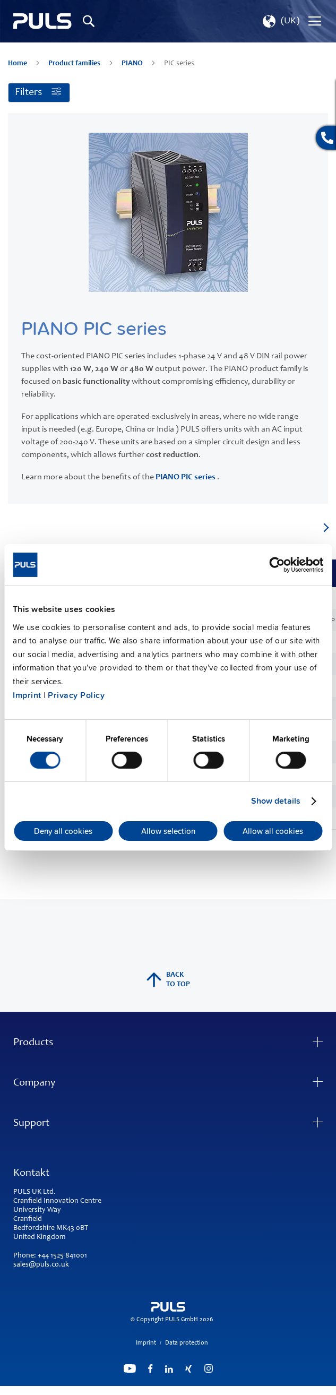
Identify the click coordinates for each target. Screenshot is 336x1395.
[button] (280, 21)
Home (18, 63)
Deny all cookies (63, 831)
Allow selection (168, 831)
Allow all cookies (273, 831)
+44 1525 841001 (62, 1256)
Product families (75, 63)
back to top (168, 979)
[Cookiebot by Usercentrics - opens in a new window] (276, 565)
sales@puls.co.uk (41, 1265)
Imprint (27, 695)
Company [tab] (34, 1083)
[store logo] (42, 21)
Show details (275, 801)
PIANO (133, 63)
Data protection (186, 1343)
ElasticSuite (209, 1390)
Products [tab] (33, 1043)
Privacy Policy (76, 695)
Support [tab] (31, 1123)
